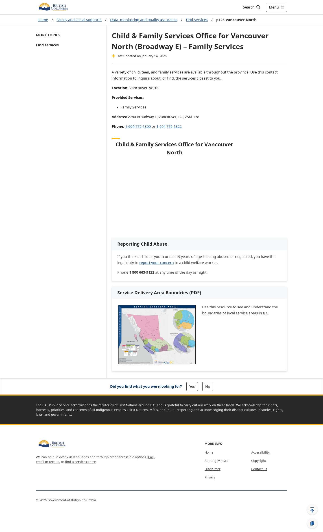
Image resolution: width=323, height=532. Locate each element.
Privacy (210, 477)
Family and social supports (79, 19)
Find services (197, 19)
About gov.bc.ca (216, 460)
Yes (192, 386)
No (207, 386)
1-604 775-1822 (169, 126)
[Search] (252, 7)
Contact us (259, 469)
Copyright (258, 460)
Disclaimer (212, 469)
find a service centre (80, 462)
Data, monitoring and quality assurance (143, 19)
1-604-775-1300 (138, 126)
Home (43, 19)
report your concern (156, 262)
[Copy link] (312, 523)
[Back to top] (312, 509)
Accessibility (260, 452)
